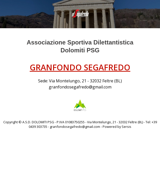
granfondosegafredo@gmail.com (80, 87)
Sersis (126, 126)
